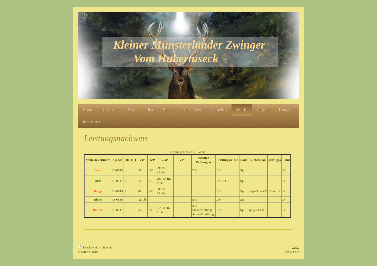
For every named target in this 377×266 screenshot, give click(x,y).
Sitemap (107, 247)
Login (295, 247)
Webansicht (292, 251)
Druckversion (89, 247)
